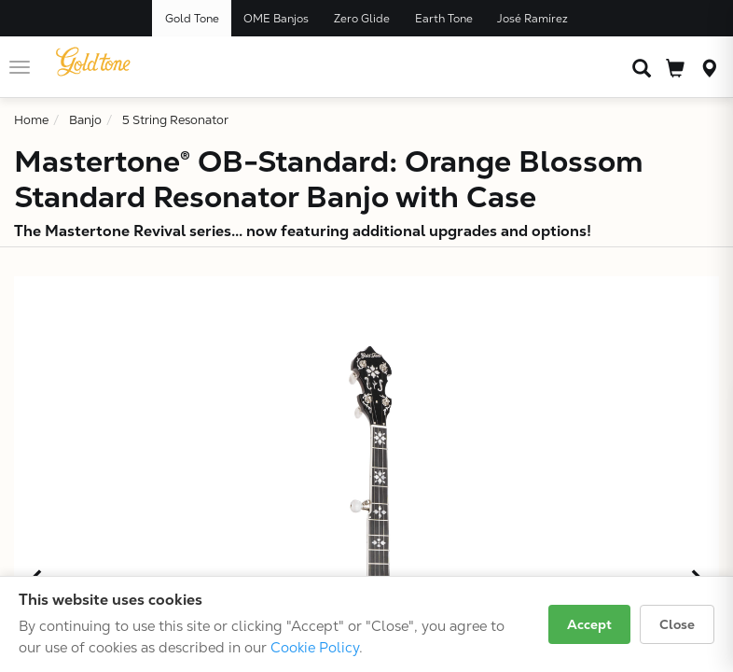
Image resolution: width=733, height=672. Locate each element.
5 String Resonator (175, 120)
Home (31, 120)
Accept (589, 624)
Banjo (85, 120)
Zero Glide (362, 18)
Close (677, 624)
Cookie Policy (314, 647)
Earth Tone (444, 18)
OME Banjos (276, 18)
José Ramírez (532, 18)
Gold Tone (192, 18)
